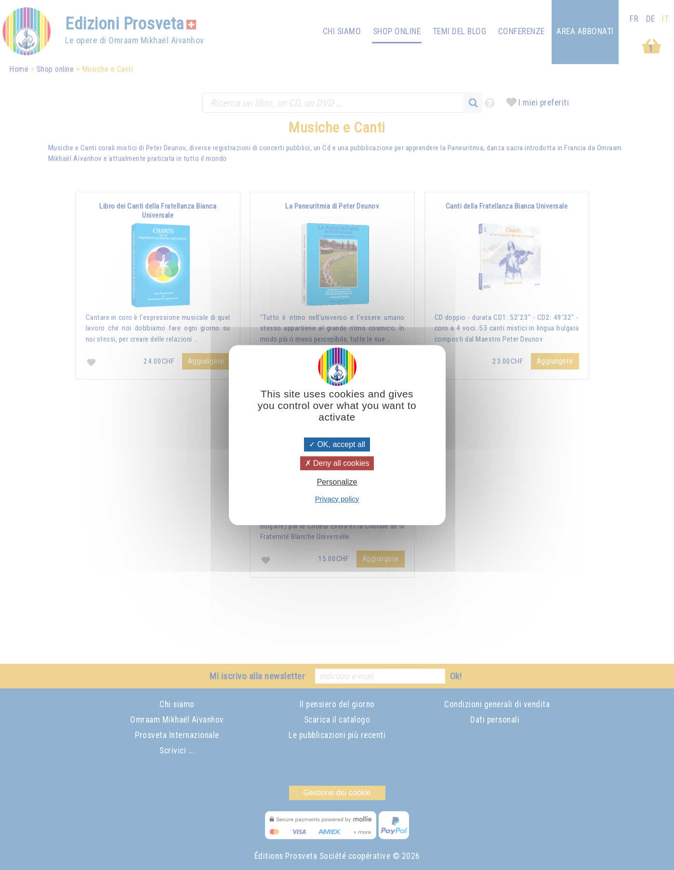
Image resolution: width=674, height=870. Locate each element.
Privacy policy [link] (337, 499)
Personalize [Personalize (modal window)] (337, 482)
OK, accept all (337, 444)
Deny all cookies (337, 463)
